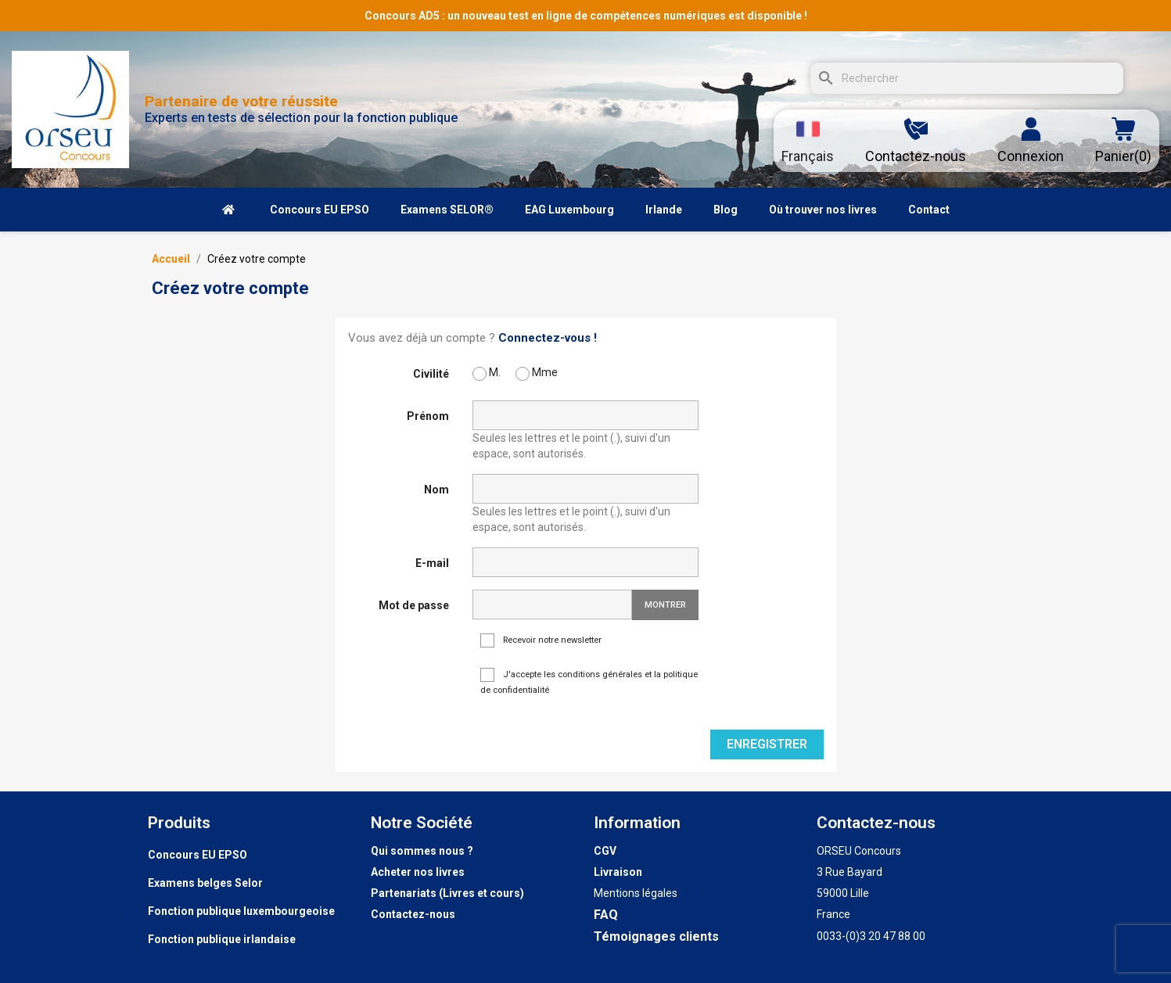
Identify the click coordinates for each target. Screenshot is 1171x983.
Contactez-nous (413, 914)
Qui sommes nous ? (422, 851)
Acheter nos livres (418, 872)
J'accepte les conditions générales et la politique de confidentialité (589, 681)
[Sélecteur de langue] (807, 140)
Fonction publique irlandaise (222, 939)
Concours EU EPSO (197, 854)
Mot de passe (414, 605)
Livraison (618, 872)
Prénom (428, 416)
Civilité (431, 374)
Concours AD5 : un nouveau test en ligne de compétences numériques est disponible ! (586, 15)
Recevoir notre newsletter (541, 640)
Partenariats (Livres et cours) (447, 893)
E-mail (432, 563)
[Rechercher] (966, 78)
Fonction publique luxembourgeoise (241, 911)
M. (486, 373)
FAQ (606, 914)
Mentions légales (635, 893)
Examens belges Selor (205, 883)
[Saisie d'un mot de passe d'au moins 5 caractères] (552, 604)
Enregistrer (767, 744)
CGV (605, 851)
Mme (536, 373)
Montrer (665, 605)
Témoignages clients (656, 936)
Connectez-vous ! (547, 338)
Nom (436, 489)
